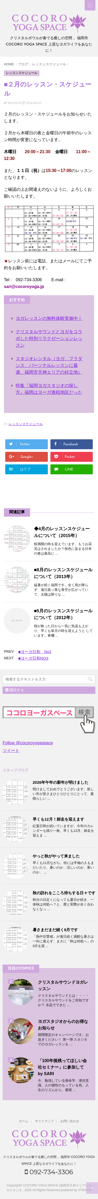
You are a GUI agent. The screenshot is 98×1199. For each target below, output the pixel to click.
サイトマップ (44, 1121)
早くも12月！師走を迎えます (58, 819)
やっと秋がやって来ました (56, 856)
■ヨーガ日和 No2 (34, 651)
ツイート (11, 750)
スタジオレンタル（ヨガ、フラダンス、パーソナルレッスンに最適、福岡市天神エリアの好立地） (49, 365)
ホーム (23, 1121)
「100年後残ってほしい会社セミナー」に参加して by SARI (67, 1067)
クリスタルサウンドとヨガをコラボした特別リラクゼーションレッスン (49, 338)
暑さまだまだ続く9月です (55, 929)
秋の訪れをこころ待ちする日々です (64, 893)
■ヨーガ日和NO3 (33, 658)
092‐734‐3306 (49, 1172)
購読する (14, 690)
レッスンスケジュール (26, 424)
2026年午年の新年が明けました (60, 782)
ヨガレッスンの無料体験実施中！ (49, 318)
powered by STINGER (76, 1190)
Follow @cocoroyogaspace (28, 743)
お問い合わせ (69, 1121)
